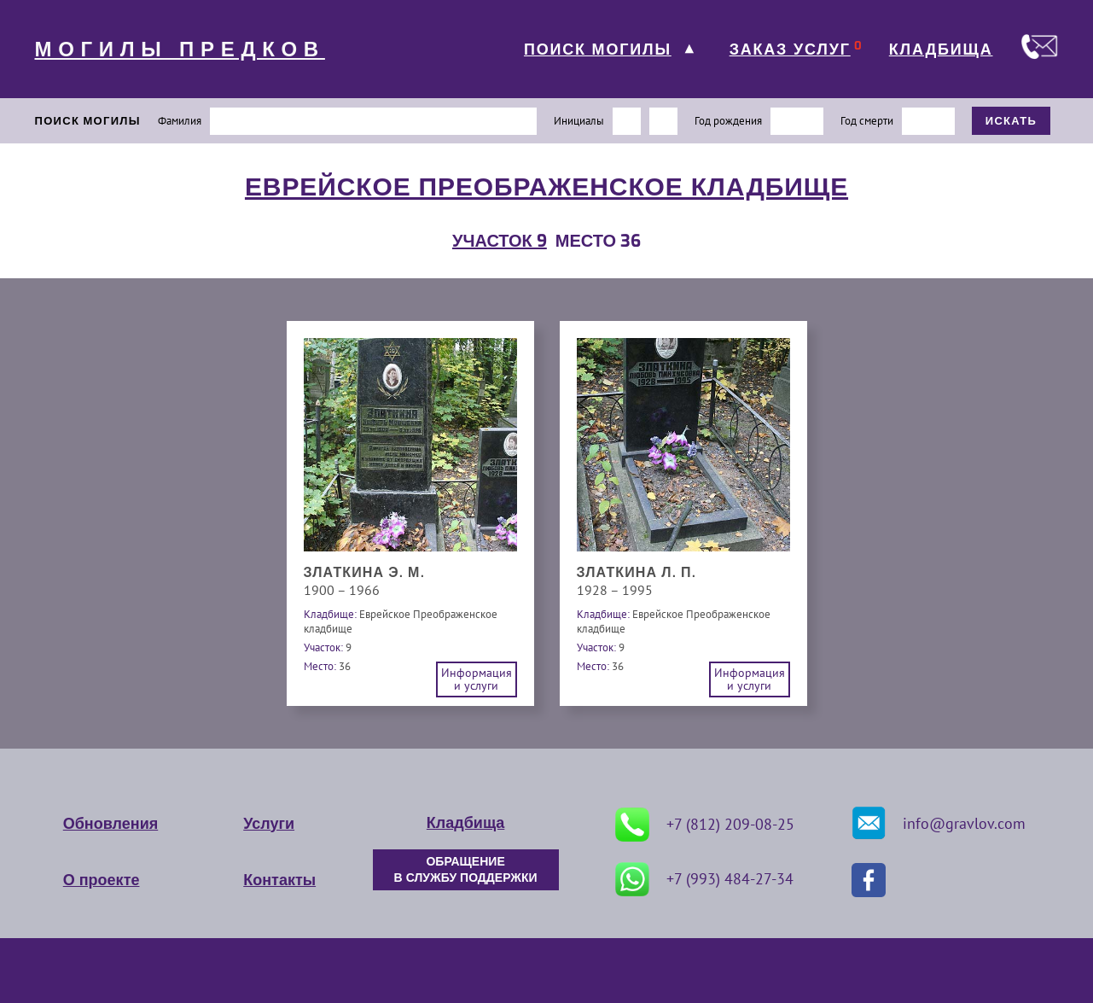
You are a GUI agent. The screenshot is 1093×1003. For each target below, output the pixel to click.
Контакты (279, 880)
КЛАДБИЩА (941, 49)
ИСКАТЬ (1011, 121)
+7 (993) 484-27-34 (704, 879)
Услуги (268, 823)
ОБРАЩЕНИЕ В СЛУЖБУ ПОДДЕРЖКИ (466, 870)
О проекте (101, 880)
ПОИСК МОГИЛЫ (597, 49)
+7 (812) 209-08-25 (704, 825)
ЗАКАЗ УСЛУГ (790, 49)
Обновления (110, 823)
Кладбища (465, 823)
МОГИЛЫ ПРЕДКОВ (180, 49)
